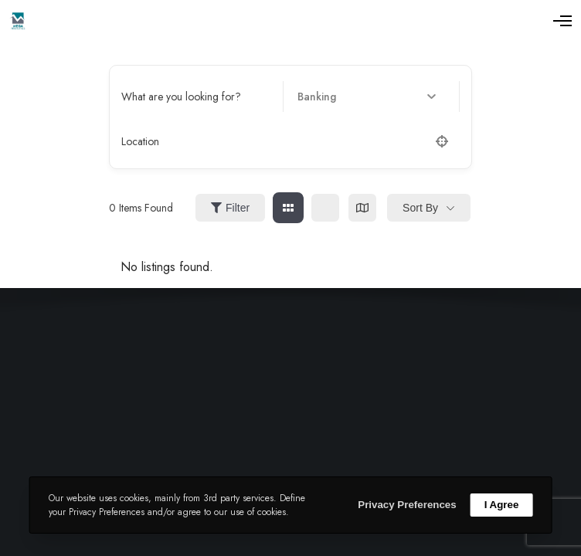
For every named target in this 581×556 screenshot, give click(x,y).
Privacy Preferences (407, 504)
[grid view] (288, 207)
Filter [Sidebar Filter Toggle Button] (230, 208)
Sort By (420, 208)
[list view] (325, 207)
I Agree (501, 504)
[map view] (362, 207)
